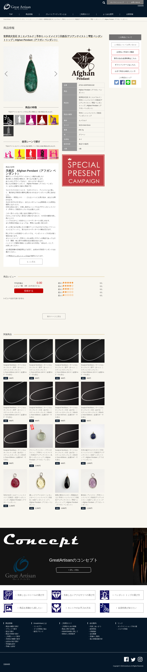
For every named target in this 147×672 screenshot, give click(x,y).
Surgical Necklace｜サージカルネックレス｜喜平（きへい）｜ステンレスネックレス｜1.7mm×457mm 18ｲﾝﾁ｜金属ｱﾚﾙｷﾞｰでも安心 (40, 370)
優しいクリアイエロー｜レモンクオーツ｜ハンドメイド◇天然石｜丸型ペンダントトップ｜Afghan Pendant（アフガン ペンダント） (40, 500)
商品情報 (29, 14)
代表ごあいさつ (95, 626)
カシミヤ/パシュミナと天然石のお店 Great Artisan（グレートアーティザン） (17, 6)
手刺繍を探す (10, 644)
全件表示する (34, 286)
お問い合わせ (135, 2)
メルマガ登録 (122, 629)
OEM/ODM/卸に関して (70, 631)
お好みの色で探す (12, 641)
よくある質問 (108, 14)
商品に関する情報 (68, 629)
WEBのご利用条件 (68, 634)
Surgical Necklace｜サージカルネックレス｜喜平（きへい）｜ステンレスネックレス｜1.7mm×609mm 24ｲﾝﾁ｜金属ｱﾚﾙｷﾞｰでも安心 (15, 412)
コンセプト (38, 626)
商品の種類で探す (12, 626)
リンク (120, 623)
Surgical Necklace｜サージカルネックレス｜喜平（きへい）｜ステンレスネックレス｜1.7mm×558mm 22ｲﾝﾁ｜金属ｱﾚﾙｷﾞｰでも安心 (92, 370)
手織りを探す (10, 646)
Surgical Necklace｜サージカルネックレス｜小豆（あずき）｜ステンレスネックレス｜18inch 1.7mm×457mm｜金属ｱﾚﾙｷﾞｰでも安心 (66, 412)
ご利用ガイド (84, 14)
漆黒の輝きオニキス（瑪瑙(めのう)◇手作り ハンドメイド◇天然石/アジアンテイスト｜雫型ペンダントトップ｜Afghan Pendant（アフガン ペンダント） (67, 500)
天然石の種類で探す (13, 639)
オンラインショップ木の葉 (127, 626)
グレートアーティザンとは (56, 14)
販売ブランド (38, 631)
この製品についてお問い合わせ (125, 45)
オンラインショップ (117, 2)
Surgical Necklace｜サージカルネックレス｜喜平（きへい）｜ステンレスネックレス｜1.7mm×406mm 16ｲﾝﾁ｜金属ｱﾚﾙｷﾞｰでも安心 (15, 370)
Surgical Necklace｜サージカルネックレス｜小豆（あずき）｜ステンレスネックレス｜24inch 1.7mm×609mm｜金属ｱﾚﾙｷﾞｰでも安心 (66, 455)
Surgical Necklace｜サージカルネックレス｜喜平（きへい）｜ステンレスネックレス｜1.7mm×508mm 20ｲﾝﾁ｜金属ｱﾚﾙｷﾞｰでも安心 (66, 370)
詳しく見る (74, 570)
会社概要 (93, 634)
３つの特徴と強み (40, 629)
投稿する (28, 290)
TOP (11, 14)
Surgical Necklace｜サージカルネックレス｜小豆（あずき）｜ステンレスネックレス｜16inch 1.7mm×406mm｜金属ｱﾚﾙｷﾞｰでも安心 (40, 412)
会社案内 (93, 623)
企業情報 (129, 14)
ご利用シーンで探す (13, 636)
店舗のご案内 (94, 636)
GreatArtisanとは (40, 623)
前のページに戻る (54, 316)
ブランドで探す (11, 629)
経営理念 (93, 629)
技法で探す (10, 631)
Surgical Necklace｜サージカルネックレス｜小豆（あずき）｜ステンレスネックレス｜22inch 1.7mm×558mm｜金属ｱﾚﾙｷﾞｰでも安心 (14, 455)
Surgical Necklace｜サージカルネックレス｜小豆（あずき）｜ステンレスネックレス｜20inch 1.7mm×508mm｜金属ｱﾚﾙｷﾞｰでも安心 (92, 412)
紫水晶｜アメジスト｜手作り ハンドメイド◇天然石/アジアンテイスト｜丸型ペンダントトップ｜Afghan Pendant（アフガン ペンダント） (92, 500)
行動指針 (93, 631)
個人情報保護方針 (96, 639)
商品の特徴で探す (12, 634)
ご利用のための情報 (69, 626)
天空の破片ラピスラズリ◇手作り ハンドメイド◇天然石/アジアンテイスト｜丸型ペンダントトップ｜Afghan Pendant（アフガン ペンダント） (92, 455)
